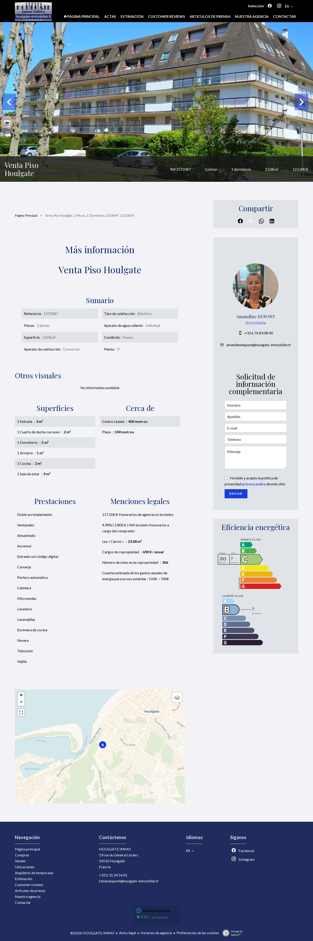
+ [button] (21, 695)
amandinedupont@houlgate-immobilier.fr (258, 345)
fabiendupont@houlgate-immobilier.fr (129, 881)
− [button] (21, 702)
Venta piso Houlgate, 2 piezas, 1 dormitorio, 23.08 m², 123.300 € (89, 215)
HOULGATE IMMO (115, 849)
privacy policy (254, 484)
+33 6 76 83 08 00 (258, 333)
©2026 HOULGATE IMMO (92, 933)
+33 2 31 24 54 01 (113, 875)
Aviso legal (127, 933)
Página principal (26, 215)
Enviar (235, 493)
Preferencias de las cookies (198, 933)
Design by (231, 933)
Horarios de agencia (156, 933)
